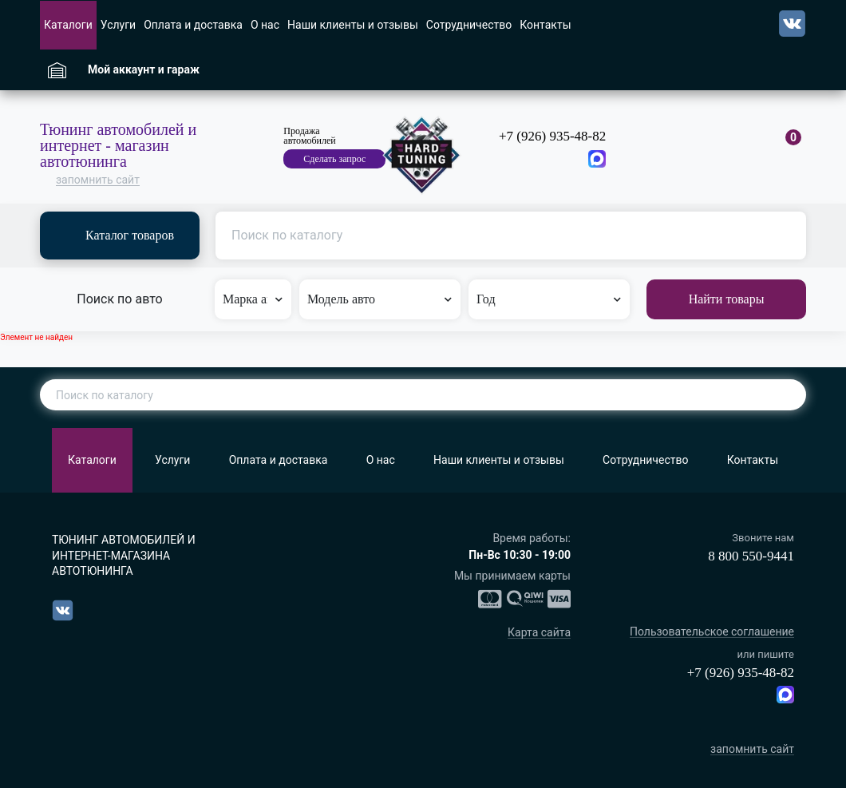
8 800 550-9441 (751, 556)
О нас (265, 24)
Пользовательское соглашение (712, 632)
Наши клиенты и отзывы (352, 24)
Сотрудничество (469, 24)
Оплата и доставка (193, 24)
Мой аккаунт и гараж (144, 69)
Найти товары (727, 299)
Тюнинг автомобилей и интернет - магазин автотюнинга (118, 145)
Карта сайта (539, 633)
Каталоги (68, 24)
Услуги (118, 24)
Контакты (545, 24)
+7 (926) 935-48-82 (552, 136)
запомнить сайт (98, 180)
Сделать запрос (334, 158)
